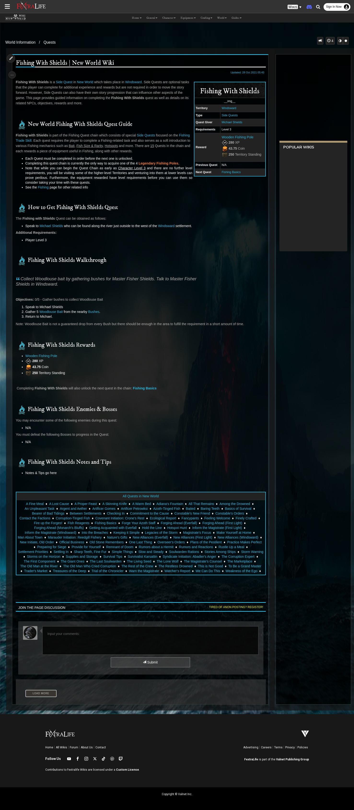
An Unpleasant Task (39, 509)
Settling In (105, 552)
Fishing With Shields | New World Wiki (66, 63)
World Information (20, 42)
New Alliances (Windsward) (240, 537)
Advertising (250, 747)
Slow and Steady (195, 552)
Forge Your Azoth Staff (141, 523)
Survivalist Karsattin (220, 556)
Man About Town (32, 537)
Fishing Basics (228, 172)
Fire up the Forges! (50, 523)
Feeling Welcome (220, 518)
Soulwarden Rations (229, 552)
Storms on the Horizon (121, 556)
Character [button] (169, 18)
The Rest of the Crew (239, 566)
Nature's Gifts (120, 537)
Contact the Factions (37, 518)
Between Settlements (85, 513)
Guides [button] (237, 18)
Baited (190, 509)
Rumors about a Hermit (188, 547)
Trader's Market (153, 571)
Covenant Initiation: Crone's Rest (122, 518)
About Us (87, 747)
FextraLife (251, 759)
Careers (266, 747)
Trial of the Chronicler (225, 571)
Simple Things (167, 552)
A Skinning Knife (114, 504)
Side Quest (66, 82)
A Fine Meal (34, 504)
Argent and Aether (73, 509)
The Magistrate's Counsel (67, 566)
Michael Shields (229, 122)
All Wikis (61, 747)
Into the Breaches (94, 532)
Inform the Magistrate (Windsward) (50, 532)
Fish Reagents (81, 523)
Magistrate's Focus (197, 532)
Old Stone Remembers (126, 542)
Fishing (22, 140)
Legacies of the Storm (161, 532)
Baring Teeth (209, 509)
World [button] (222, 18)
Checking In (115, 513)
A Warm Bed (141, 504)
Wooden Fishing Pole (235, 137)
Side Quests (227, 115)
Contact (100, 747)
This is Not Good (85, 571)
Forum (74, 747)
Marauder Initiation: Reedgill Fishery (77, 537)
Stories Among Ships (56, 556)
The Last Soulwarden (204, 561)
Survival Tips (190, 556)
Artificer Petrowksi (134, 509)
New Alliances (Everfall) (152, 537)
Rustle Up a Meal (44, 552)
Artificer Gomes (103, 509)
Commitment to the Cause (149, 513)
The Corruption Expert (100, 561)
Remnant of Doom (152, 547)
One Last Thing (160, 542)
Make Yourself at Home (233, 532)
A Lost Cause (59, 504)
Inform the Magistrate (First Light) (217, 528)
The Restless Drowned (51, 571)
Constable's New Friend (192, 513)
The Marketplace (103, 566)
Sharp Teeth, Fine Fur (135, 552)
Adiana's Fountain (169, 504)
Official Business (91, 542)
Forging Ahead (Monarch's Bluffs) (58, 528)
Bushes (95, 312)
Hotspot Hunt (177, 528)
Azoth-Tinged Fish (166, 509)
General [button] (151, 18)
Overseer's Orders (190, 542)
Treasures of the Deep (187, 571)
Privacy (290, 747)
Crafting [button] (206, 18)
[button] (294, 7)
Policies (302, 747)
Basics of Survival (238, 509)
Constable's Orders (229, 513)
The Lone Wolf (32, 566)
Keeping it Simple (126, 532)
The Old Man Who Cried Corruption (191, 566)
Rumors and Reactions (228, 547)
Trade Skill (37, 140)
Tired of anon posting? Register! (234, 607)
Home (49, 747)
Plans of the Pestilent (226, 542)
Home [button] (137, 18)
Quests (49, 42)
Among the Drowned (234, 504)
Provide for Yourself (118, 547)
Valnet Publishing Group (292, 759)
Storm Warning (88, 556)
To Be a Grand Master (120, 571)
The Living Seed (238, 561)
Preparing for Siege (84, 547)
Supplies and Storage (160, 556)
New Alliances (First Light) (195, 537)
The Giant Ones (171, 561)
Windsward (226, 108)
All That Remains (201, 504)
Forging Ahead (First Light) (225, 523)
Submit (150, 662)
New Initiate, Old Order (57, 542)
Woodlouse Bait (53, 312)
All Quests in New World (140, 496)
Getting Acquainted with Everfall (112, 528)
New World (87, 82)
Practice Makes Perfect (47, 547)
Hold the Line (152, 528)
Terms (278, 747)
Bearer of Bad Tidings (48, 513)
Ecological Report (165, 518)
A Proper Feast (85, 504)
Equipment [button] (188, 18)
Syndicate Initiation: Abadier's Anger (52, 561)
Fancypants (192, 518)
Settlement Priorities (78, 552)
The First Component (138, 561)
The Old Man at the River (140, 566)
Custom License (127, 769)
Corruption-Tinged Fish (75, 518)
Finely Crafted (248, 518)
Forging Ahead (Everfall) (181, 523)
